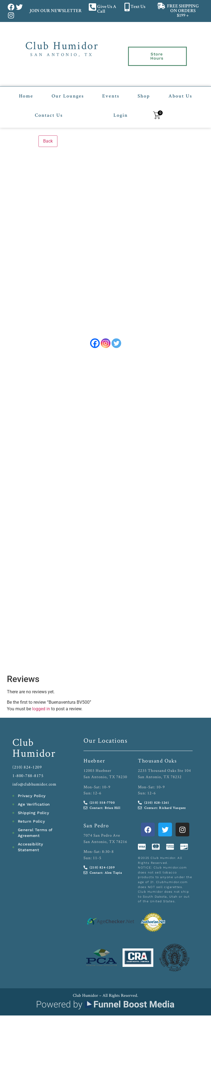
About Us (180, 89)
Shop (144, 89)
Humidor (34, 754)
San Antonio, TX (62, 54)
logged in (41, 710)
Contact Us (49, 108)
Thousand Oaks (157, 761)
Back (48, 134)
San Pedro (96, 826)
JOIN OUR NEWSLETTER (55, 11)
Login (120, 108)
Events (110, 89)
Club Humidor (62, 45)
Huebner (94, 761)
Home (26, 89)
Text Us (138, 7)
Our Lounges (68, 89)
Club (23, 743)
